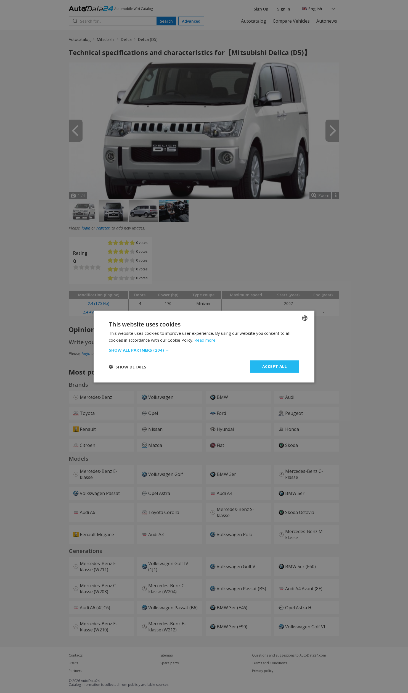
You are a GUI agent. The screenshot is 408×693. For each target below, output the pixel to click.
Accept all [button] (274, 366)
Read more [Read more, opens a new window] (205, 339)
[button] (204, 349)
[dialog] (204, 346)
